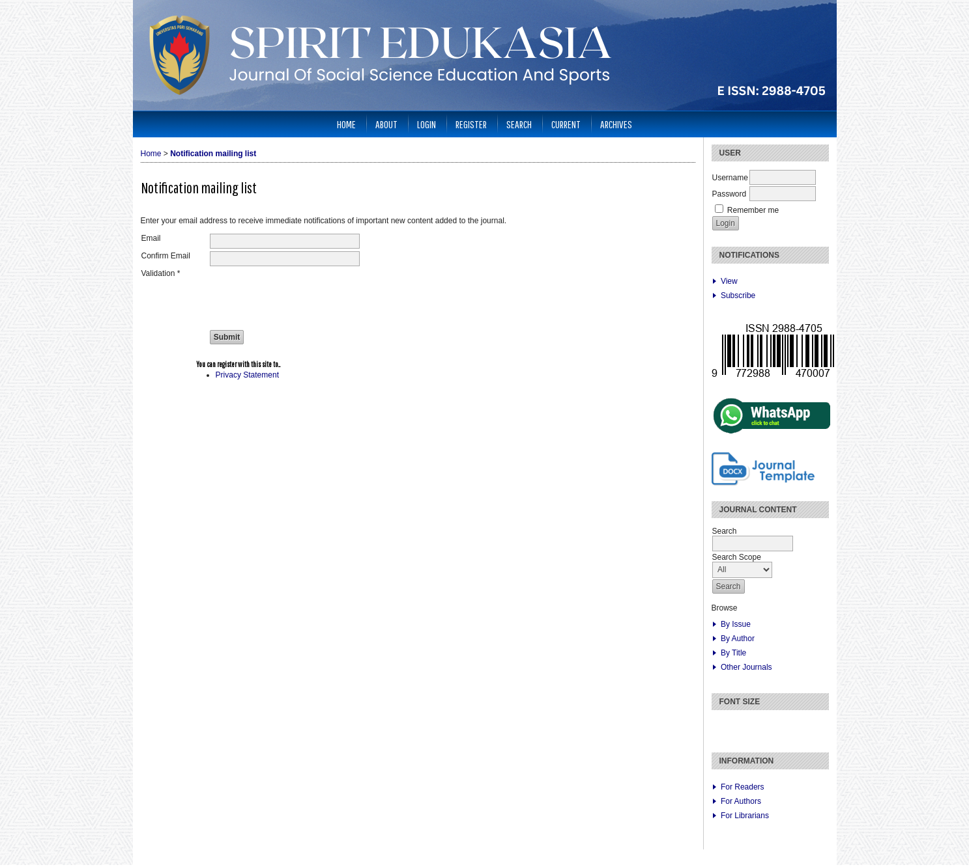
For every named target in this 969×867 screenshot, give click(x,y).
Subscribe (738, 295)
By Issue (736, 624)
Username (730, 177)
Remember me (753, 210)
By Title (733, 652)
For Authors (741, 801)
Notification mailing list (213, 153)
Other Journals (746, 667)
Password (729, 194)
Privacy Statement (247, 374)
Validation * (161, 273)
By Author (738, 638)
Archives (616, 124)
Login (426, 124)
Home (346, 124)
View (729, 281)
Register (471, 124)
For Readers (742, 786)
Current (566, 124)
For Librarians (745, 815)
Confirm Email (165, 255)
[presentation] (309, 294)
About (386, 124)
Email (151, 238)
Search (519, 124)
